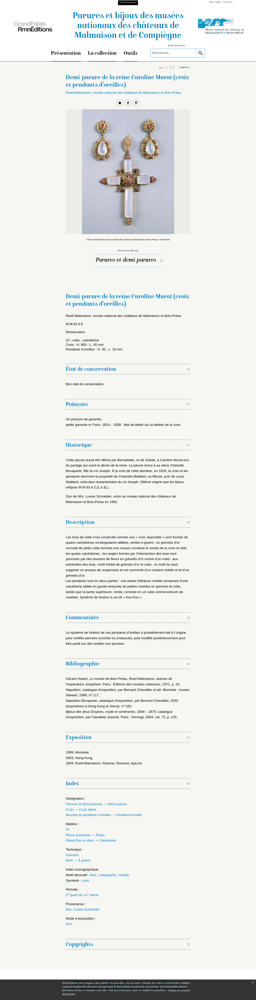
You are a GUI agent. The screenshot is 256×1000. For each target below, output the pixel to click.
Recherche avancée (177, 45)
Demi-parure (117, 804)
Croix (70, 809)
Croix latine (87, 809)
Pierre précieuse (78, 835)
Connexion (228, 2)
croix (85, 880)
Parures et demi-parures (126, 260)
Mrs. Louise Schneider (83, 909)
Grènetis (72, 855)
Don (69, 924)
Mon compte (215, 2)
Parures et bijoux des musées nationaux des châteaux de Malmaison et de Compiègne (128, 26)
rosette (124, 875)
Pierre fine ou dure (80, 840)
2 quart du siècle (82, 895)
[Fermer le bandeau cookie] (253, 982)
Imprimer (185, 67)
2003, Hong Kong (79, 758)
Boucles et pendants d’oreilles (88, 815)
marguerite (108, 875)
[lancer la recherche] (200, 53)
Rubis (100, 835)
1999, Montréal (77, 752)
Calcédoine (107, 840)
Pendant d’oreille (129, 815)
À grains (84, 860)
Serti (69, 860)
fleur (93, 875)
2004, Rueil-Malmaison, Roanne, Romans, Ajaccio (104, 763)
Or (68, 829)
